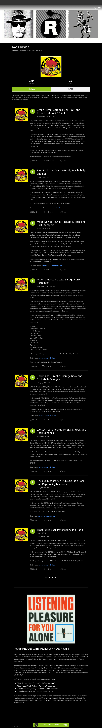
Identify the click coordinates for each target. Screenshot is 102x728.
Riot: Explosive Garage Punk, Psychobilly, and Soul (61, 172)
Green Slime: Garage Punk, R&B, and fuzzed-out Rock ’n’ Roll (58, 111)
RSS (70, 89)
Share (31, 89)
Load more (51, 577)
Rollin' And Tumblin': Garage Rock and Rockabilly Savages (59, 377)
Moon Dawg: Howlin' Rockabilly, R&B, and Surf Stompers (61, 223)
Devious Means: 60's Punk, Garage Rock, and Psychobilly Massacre (61, 482)
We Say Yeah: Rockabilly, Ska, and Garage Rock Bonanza (61, 431)
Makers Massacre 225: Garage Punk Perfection (58, 281)
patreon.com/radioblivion (47, 358)
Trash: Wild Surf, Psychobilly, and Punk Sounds (60, 531)
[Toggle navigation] (99, 8)
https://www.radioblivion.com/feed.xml (27, 50)
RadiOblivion (20, 47)
